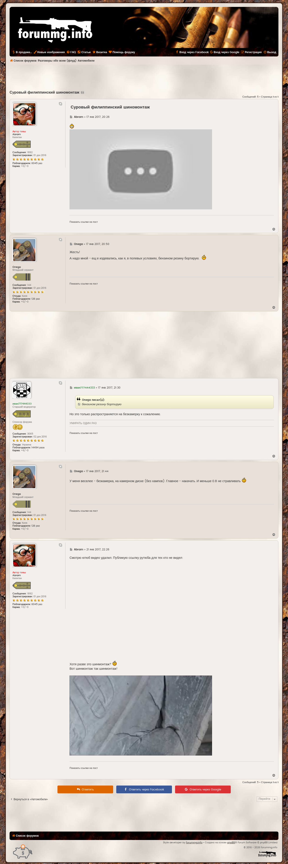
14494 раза (37, 447)
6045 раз (36, 163)
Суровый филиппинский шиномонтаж (44, 92)
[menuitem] (71, 52)
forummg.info (194, 842)
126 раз (35, 299)
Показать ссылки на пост (83, 222)
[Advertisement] (144, 77)
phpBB (231, 842)
